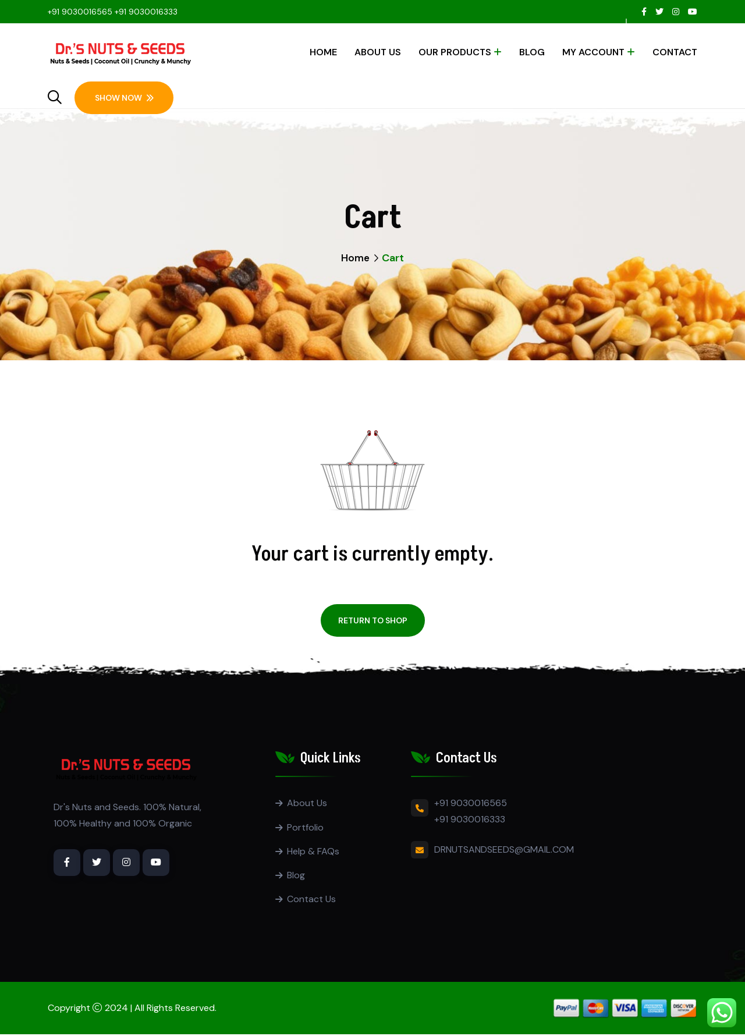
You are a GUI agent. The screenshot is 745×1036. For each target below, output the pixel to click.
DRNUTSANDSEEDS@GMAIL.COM (504, 849)
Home (323, 52)
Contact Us (311, 901)
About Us (377, 52)
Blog (532, 52)
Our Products (454, 52)
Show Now (124, 98)
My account (593, 52)
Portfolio (305, 827)
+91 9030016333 (146, 11)
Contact (674, 52)
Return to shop (372, 620)
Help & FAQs (313, 852)
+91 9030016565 (80, 11)
